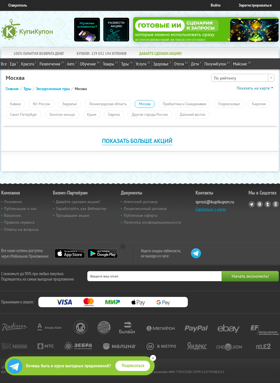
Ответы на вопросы (21, 229)
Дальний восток (192, 114)
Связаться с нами (211, 209)
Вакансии (12, 215)
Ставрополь (17, 5)
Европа (114, 114)
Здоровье (162, 63)
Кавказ (15, 104)
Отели (181, 63)
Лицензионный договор (145, 208)
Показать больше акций (137, 140)
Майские (242, 63)
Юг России (41, 104)
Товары (110, 63)
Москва (145, 104)
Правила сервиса (19, 222)
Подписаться (133, 365)
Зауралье (69, 104)
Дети (196, 63)
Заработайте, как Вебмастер (81, 208)
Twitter (268, 204)
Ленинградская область (108, 104)
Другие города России (150, 114)
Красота (28, 63)
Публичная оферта (140, 215)
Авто (72, 63)
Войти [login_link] (215, 5)
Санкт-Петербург (23, 114)
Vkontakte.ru (260, 204)
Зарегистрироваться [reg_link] (255, 5)
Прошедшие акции (72, 215)
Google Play (103, 253)
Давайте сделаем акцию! (78, 201)
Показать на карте (253, 88)
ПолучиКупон (217, 63)
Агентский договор (141, 201)
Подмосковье (229, 104)
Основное (13, 201)
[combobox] (242, 78)
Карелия (259, 104)
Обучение (90, 63)
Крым (91, 114)
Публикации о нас (20, 208)
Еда (14, 63)
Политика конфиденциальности (152, 222)
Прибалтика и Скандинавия (184, 104)
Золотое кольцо (62, 114)
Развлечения (52, 63)
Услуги (143, 63)
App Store (70, 253)
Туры (127, 63)
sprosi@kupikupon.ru (215, 202)
